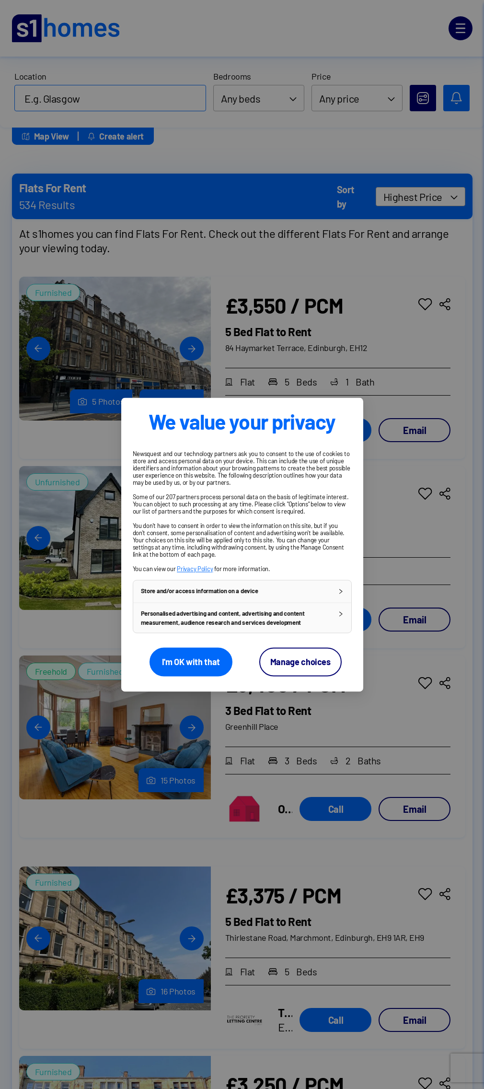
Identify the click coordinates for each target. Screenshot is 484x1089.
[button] (242, 591)
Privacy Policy (195, 569)
